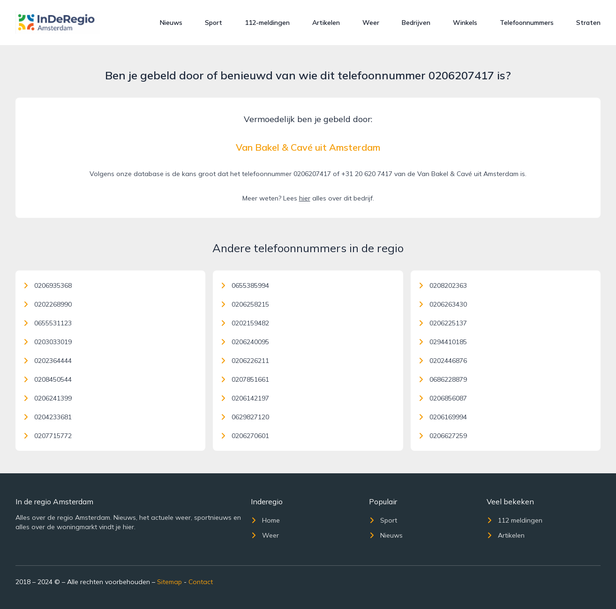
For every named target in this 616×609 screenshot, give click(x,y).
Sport (213, 22)
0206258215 (244, 304)
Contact (200, 582)
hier (304, 198)
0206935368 (47, 285)
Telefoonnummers (527, 22)
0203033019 (47, 342)
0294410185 (442, 342)
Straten (588, 22)
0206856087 (442, 398)
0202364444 (47, 360)
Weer (370, 22)
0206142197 (244, 398)
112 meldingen (514, 520)
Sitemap (169, 582)
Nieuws (171, 22)
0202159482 (244, 323)
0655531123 (47, 323)
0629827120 (244, 417)
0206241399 (47, 398)
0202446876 (442, 360)
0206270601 (244, 436)
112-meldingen (267, 22)
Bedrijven (416, 22)
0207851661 (244, 379)
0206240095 (244, 342)
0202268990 (47, 304)
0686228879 (442, 379)
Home (265, 520)
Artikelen (326, 22)
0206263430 (442, 304)
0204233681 (47, 417)
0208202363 (442, 285)
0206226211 (244, 360)
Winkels (465, 22)
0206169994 (442, 417)
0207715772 (47, 436)
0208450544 (47, 379)
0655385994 (244, 285)
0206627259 (442, 436)
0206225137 (442, 323)
